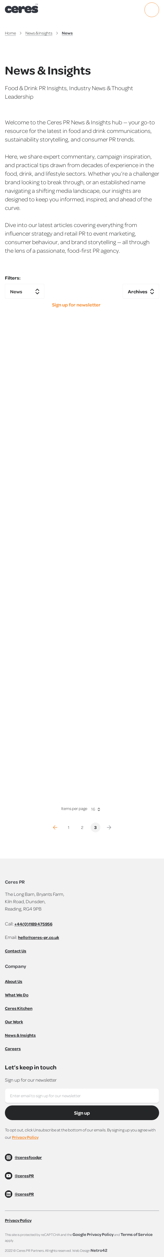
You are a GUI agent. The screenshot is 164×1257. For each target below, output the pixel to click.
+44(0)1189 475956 (33, 923)
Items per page (74, 808)
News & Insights (38, 32)
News (67, 32)
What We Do (16, 994)
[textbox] (141, 291)
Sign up (82, 1113)
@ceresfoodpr (28, 1157)
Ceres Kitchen (18, 1008)
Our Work (14, 1021)
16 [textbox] (93, 809)
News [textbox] (16, 292)
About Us (13, 981)
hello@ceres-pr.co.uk (38, 937)
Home (10, 32)
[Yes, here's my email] (82, 1095)
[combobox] (24, 291)
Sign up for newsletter (76, 305)
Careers (13, 1048)
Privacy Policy (25, 1137)
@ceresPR (24, 1175)
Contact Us (15, 950)
